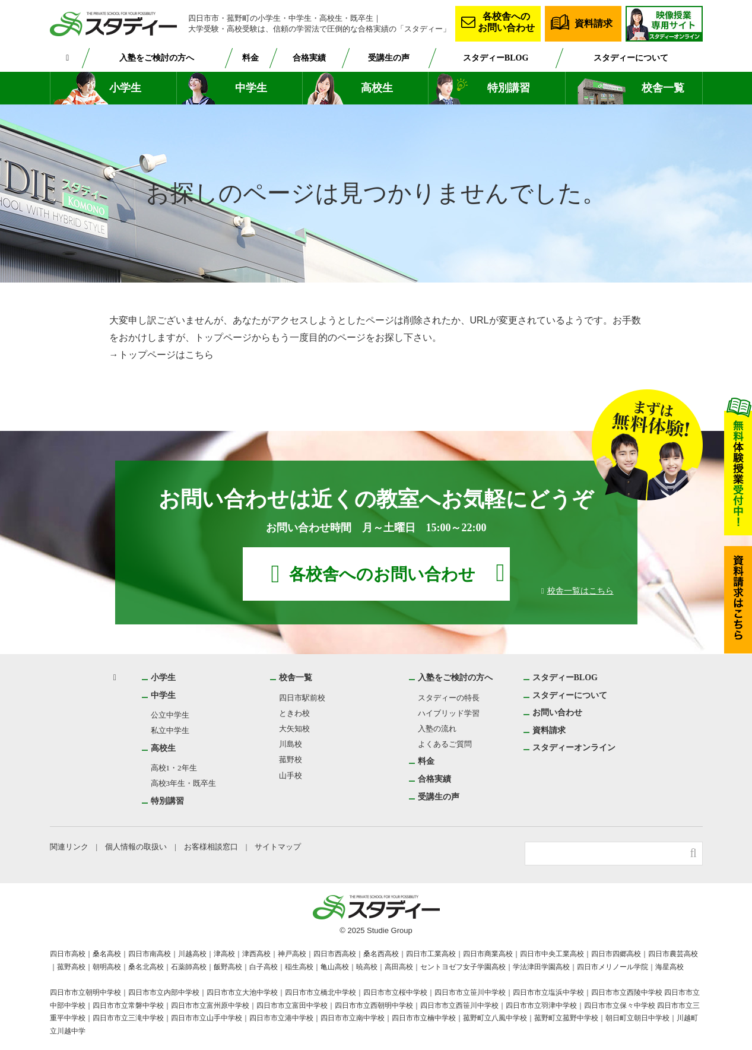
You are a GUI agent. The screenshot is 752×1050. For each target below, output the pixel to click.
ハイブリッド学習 (449, 713)
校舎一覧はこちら (580, 591)
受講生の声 (391, 58)
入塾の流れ (437, 728)
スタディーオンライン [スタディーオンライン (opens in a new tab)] (573, 747)
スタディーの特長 (448, 697)
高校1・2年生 (174, 767)
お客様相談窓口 (213, 846)
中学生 (251, 88)
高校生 (377, 88)
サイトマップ (281, 846)
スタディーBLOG (497, 58)
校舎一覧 (663, 88)
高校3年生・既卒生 (184, 783)
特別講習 (508, 88)
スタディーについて (631, 58)
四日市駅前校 (302, 697)
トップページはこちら (166, 355)
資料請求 (594, 23)
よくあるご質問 (445, 744)
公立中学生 (170, 715)
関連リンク (69, 846)
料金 (252, 58)
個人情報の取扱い (137, 846)
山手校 (290, 775)
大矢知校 (294, 728)
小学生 (125, 88)
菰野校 (290, 759)
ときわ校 (294, 713)
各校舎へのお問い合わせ (506, 21)
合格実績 (311, 58)
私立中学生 (170, 730)
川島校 (290, 744)
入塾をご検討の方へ (157, 58)
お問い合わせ (557, 712)
